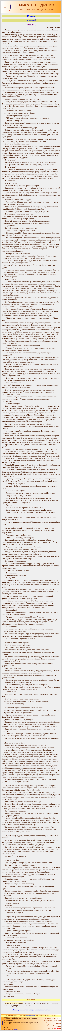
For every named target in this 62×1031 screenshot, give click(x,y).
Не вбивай (31, 20)
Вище (31, 1010)
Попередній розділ (20, 1010)
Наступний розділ (42, 1010)
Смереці (15, 1029)
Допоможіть (31, 1015)
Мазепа (31, 16)
